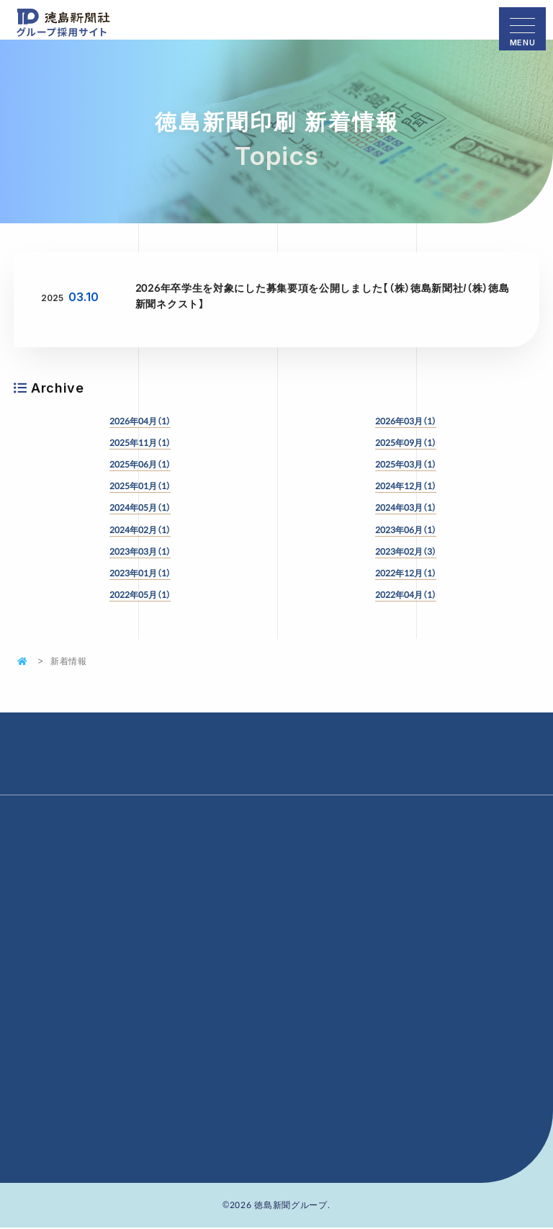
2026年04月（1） (140, 420)
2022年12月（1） (405, 572)
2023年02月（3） (405, 551)
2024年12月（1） (405, 485)
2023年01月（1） (140, 572)
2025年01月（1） (140, 485)
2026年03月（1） (405, 420)
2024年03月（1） (405, 507)
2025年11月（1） (140, 442)
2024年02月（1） (140, 529)
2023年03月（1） (140, 551)
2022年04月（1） (405, 594)
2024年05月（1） (140, 507)
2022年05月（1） (140, 594)
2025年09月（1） (405, 442)
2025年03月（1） (405, 463)
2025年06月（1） (140, 463)
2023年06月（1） (405, 529)
